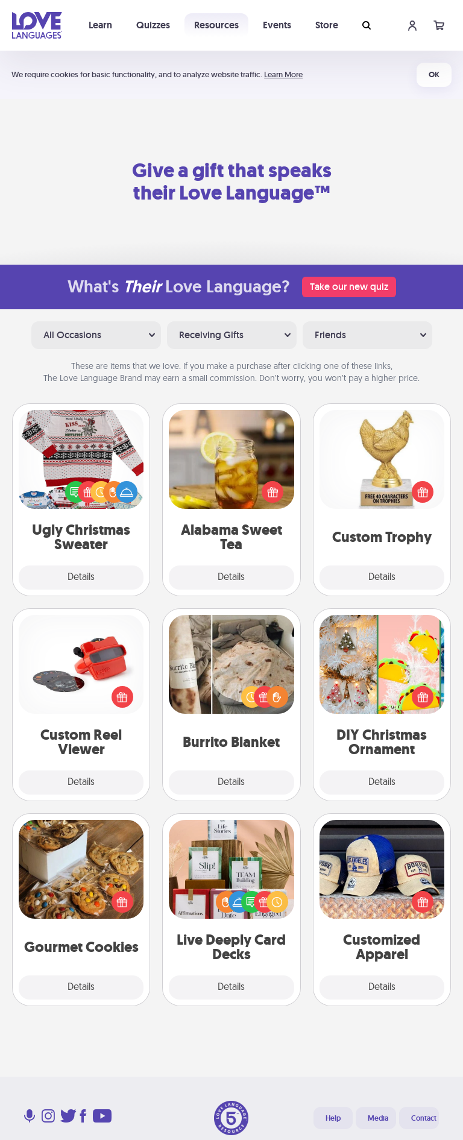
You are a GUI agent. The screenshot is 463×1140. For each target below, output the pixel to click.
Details (81, 577)
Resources (216, 25)
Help (333, 1118)
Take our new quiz (349, 286)
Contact (423, 1118)
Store (326, 25)
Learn (100, 25)
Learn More (283, 74)
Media (378, 1118)
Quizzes (153, 25)
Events (277, 25)
